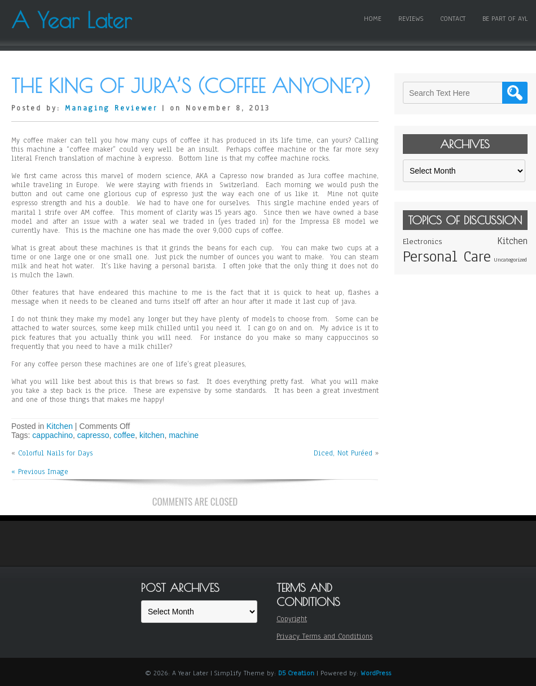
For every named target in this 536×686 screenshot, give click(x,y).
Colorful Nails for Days (55, 453)
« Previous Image (39, 472)
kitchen (151, 435)
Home (372, 18)
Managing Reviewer (111, 108)
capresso (93, 435)
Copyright (291, 619)
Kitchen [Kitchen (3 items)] (512, 240)
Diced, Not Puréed (343, 453)
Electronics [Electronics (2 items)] (422, 241)
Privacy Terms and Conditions (324, 636)
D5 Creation (296, 673)
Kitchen (59, 426)
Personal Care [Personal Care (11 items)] (447, 256)
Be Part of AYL (505, 18)
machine (184, 435)
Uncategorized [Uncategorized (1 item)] (510, 259)
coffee (124, 435)
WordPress (376, 673)
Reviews (410, 18)
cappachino (52, 435)
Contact (452, 18)
